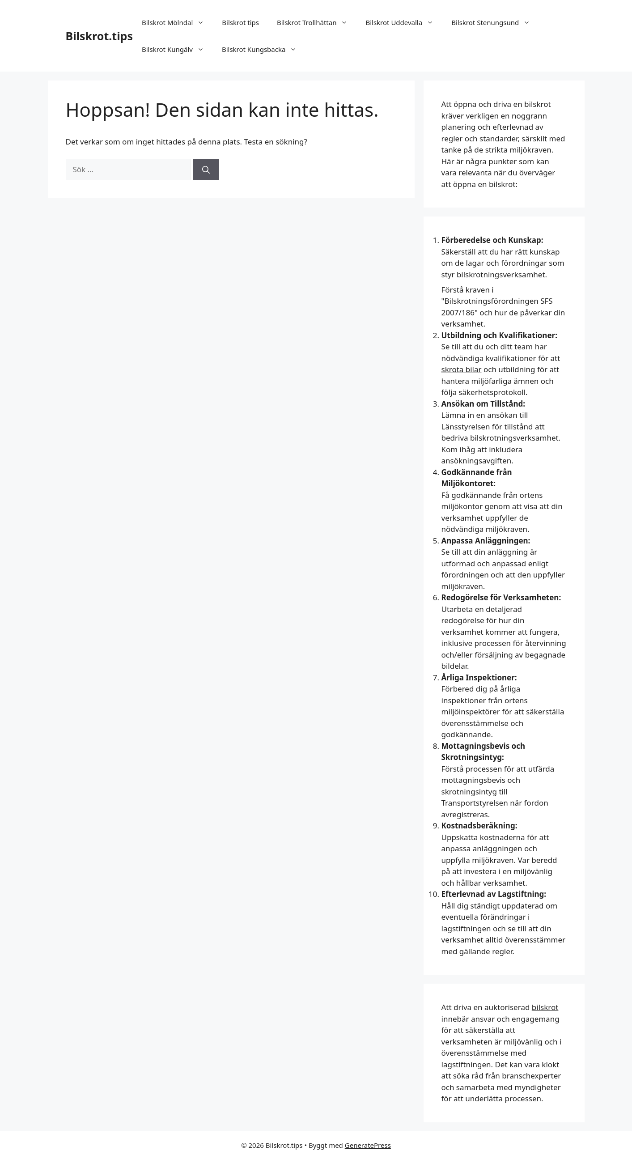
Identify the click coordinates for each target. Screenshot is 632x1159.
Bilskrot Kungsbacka (263, 49)
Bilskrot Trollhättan (316, 22)
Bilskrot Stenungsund (495, 22)
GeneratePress (368, 1145)
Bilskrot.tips (99, 35)
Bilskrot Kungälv (177, 49)
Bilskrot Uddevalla (403, 22)
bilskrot (545, 1007)
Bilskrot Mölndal (177, 22)
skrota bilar (461, 369)
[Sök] (206, 169)
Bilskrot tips (240, 22)
